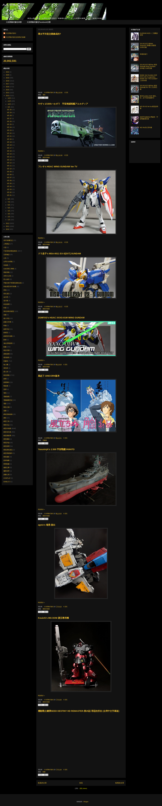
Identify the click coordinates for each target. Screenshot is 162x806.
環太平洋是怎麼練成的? (49, 34)
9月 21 (9, 136)
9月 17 (9, 148)
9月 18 (9, 145)
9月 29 (9, 112)
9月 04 (9, 186)
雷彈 (4, 389)
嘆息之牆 (6, 407)
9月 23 (9, 130)
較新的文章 (42, 783)
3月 (9, 214)
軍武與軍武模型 (8, 311)
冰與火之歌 (7, 276)
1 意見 (66, 92)
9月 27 (9, 118)
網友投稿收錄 (8, 414)
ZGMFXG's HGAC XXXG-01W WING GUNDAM (61, 317)
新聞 (4, 379)
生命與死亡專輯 (8, 269)
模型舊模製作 (8, 453)
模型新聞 (6, 446)
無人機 (5, 364)
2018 (8, 81)
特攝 (4, 325)
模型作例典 (46, 157)
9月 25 (9, 124)
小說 (4, 247)
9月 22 (9, 133)
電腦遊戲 (6, 396)
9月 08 (9, 174)
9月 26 (9, 121)
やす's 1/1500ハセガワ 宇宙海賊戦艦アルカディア (63, 104)
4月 (9, 211)
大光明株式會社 (49, 92)
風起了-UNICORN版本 (49, 376)
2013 (8, 95)
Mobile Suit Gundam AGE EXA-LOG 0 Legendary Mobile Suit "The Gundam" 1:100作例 (149, 77)
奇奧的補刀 (143, 54)
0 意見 (66, 155)
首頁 (81, 783)
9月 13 (9, 160)
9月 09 (9, 171)
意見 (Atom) (83, 788)
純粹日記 (6, 329)
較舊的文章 (119, 783)
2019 (8, 78)
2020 (8, 75)
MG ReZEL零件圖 (146, 127)
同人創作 (6, 279)
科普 (4, 308)
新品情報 (6, 375)
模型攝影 (6, 457)
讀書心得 (6, 474)
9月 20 (9, 139)
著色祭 (5, 368)
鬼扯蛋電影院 (8, 343)
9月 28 (9, 115)
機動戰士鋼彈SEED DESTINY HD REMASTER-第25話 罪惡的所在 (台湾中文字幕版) (78, 711)
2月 (9, 217)
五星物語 (6, 254)
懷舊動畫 (6, 464)
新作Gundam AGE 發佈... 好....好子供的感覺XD (148, 97)
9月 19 (9, 142)
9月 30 (9, 109)
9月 (9, 107)
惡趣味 (45, 440)
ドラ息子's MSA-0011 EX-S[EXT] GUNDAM (59, 253)
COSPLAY (6, 478)
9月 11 (9, 166)
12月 (9, 98)
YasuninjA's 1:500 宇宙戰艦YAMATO (56, 449)
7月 (9, 202)
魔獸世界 (6, 471)
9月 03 (9, 189)
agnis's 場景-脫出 (46, 525)
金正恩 (5, 297)
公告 (4, 258)
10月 (9, 104)
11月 (9, 101)
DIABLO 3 (6, 482)
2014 (8, 92)
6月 (9, 205)
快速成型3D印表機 (9, 286)
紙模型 (5, 332)
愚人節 (5, 371)
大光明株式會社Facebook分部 (39, 22)
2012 (8, 223)
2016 (8, 87)
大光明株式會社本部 (14, 22)
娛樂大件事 (7, 322)
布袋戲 (5, 265)
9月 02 (9, 192)
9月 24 (9, 127)
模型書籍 (6, 439)
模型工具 (6, 421)
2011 (8, 226)
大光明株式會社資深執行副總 (15, 37)
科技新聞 (6, 304)
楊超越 (5, 386)
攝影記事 (6, 467)
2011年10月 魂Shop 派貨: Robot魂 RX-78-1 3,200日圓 (148, 87)
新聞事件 (6, 382)
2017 (8, 84)
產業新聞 (6, 354)
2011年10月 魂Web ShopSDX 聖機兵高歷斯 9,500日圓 (148, 45)
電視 (4, 393)
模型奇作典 (7, 432)
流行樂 (5, 300)
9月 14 (9, 157)
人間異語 (6, 244)
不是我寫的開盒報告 (10, 251)
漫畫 (4, 411)
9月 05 (9, 183)
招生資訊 (6, 293)
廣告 (4, 418)
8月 (9, 199)
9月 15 (9, 154)
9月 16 (9, 151)
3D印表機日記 (8, 240)
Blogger (86, 801)
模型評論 (6, 442)
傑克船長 (6, 357)
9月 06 (9, 180)
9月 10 (9, 169)
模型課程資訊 (8, 450)
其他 (4, 290)
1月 (9, 220)
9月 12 (9, 163)
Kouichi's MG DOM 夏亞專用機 (53, 618)
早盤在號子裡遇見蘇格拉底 (12, 283)
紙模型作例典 (8, 336)
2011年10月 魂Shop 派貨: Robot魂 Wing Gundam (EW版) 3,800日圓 (148, 66)
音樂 (4, 315)
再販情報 (6, 272)
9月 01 (9, 195)
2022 (8, 72)
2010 (8, 229)
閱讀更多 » (41, 151)
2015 (8, 90)
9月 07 (9, 177)
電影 (44, 95)
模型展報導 (7, 435)
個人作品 (6, 318)
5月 (9, 208)
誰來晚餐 (6, 460)
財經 (4, 340)
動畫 (44, 772)
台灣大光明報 (8, 261)
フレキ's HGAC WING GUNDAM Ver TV (57, 166)
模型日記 (6, 425)
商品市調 (6, 350)
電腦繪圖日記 (8, 400)
